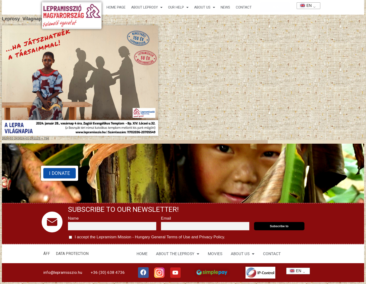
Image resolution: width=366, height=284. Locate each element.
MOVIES (215, 253)
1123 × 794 (41, 138)
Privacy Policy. (211, 237)
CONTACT (244, 7)
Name (73, 218)
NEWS (225, 7)
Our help (178, 7)
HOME (142, 253)
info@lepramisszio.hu (62, 272)
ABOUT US (242, 253)
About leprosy (146, 7)
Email (166, 218)
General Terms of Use (170, 237)
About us (204, 7)
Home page (116, 7)
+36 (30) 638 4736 (108, 272)
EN (304, 6)
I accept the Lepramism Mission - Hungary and (147, 237)
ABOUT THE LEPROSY (177, 253)
